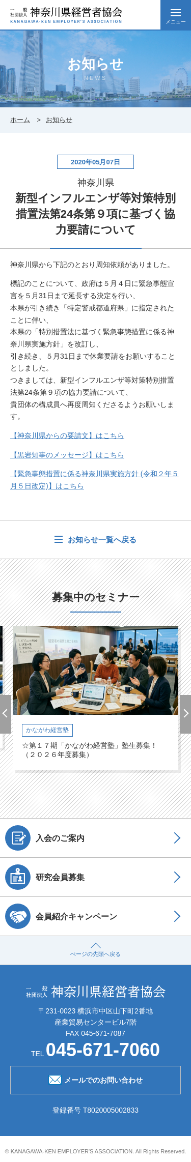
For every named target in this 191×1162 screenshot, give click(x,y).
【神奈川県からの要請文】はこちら (67, 435)
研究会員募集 (45, 877)
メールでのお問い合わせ (95, 1079)
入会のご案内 (45, 838)
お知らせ (59, 120)
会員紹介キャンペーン (61, 916)
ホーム (20, 120)
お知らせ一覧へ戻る (100, 539)
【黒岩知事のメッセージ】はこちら (67, 455)
